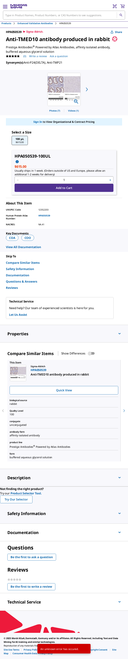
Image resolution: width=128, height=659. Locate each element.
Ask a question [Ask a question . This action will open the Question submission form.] (59, 56)
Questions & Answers (21, 281)
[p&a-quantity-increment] (110, 180)
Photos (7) (54, 110)
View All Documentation (23, 247)
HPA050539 (44, 215)
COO (28, 238)
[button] (20, 140)
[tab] (9, 23)
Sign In (37, 122)
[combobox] (64, 15)
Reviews (12, 288)
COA (12, 238)
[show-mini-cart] (122, 6)
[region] (64, 89)
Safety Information (20, 269)
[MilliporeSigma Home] (18, 6)
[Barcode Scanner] (115, 6)
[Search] (121, 15)
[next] (87, 89)
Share (116, 32)
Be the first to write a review (33, 587)
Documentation (17, 275)
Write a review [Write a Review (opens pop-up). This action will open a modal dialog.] (38, 56)
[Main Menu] (5, 6)
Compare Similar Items (23, 263)
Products (6, 23)
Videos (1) (73, 110)
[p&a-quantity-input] (64, 180)
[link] (11, 649)
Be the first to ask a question (32, 557)
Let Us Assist (18, 315)
